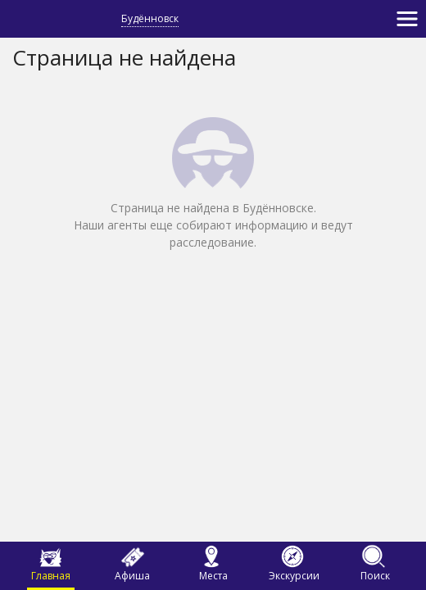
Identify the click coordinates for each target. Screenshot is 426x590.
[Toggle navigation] (407, 19)
